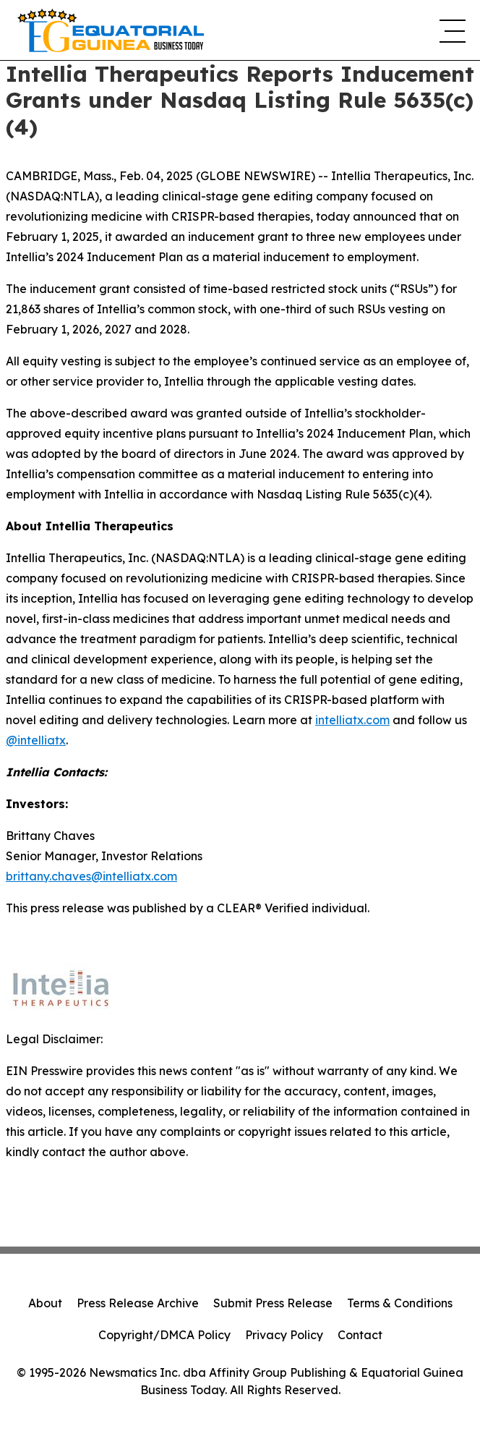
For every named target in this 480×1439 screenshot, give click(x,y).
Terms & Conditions (400, 1303)
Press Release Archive (138, 1303)
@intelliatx (36, 740)
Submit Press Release (273, 1303)
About (45, 1303)
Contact (360, 1335)
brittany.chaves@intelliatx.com (91, 876)
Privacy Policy (284, 1335)
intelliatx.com (352, 720)
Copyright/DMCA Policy (164, 1335)
